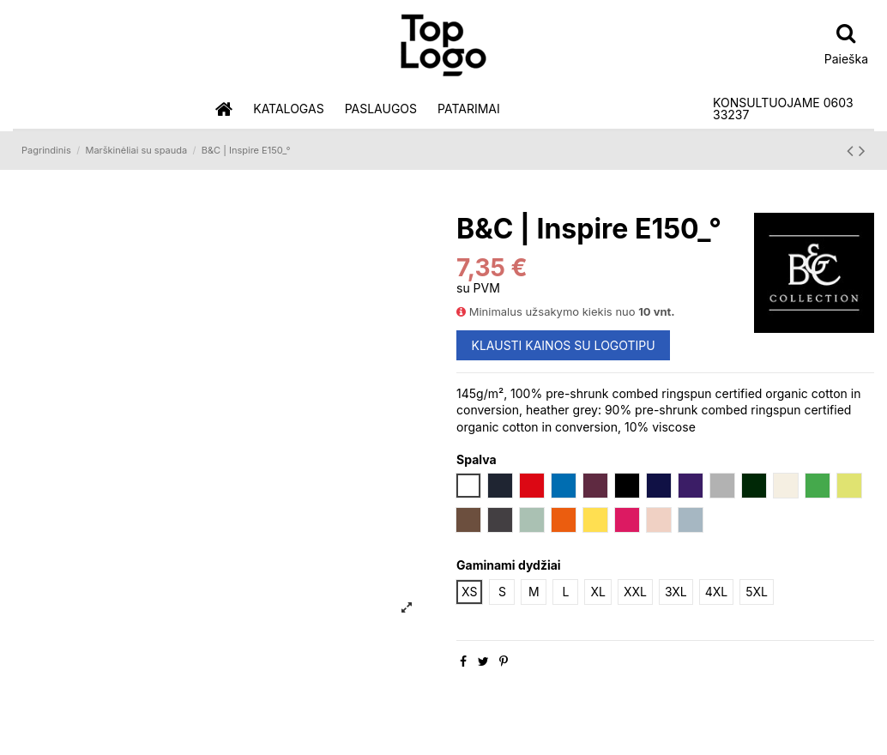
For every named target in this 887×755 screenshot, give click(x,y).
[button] (288, 109)
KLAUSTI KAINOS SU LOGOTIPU (563, 345)
